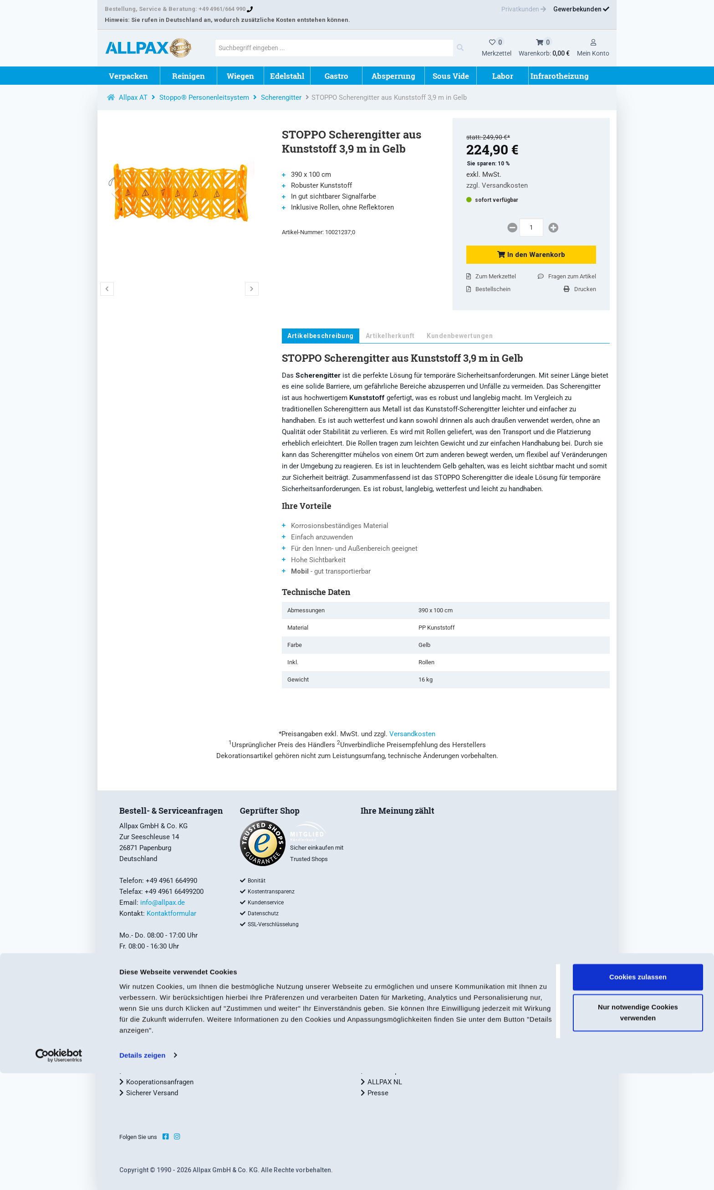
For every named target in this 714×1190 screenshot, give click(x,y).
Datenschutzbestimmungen (167, 1060)
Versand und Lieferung (160, 1005)
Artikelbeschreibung (320, 335)
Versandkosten (412, 734)
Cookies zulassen (638, 1094)
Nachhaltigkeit (389, 1038)
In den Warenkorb (531, 255)
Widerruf (139, 1049)
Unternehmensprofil (397, 1016)
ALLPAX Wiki (266, 1027)
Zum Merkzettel (491, 276)
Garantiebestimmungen (282, 1049)
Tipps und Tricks (272, 1016)
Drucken (580, 289)
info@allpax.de (162, 902)
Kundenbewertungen (460, 335)
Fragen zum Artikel (567, 276)
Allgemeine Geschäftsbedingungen (178, 1027)
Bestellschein (488, 289)
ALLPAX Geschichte (397, 1049)
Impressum (143, 1038)
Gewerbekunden (581, 9)
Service (258, 1005)
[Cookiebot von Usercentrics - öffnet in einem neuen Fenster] (59, 1172)
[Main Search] (460, 48)
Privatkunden (523, 9)
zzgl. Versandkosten (497, 185)
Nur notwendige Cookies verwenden (638, 1129)
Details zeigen (142, 1172)
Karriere (379, 1060)
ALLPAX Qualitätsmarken (405, 1005)
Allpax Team (386, 1027)
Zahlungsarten (147, 1016)
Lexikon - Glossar (273, 1038)
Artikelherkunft (390, 335)
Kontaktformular (171, 913)
